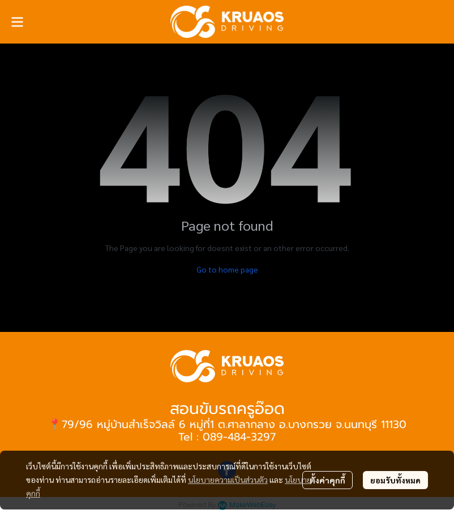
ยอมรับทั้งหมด (395, 480)
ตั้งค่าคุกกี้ (327, 480)
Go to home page (227, 269)
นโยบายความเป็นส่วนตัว (228, 479)
